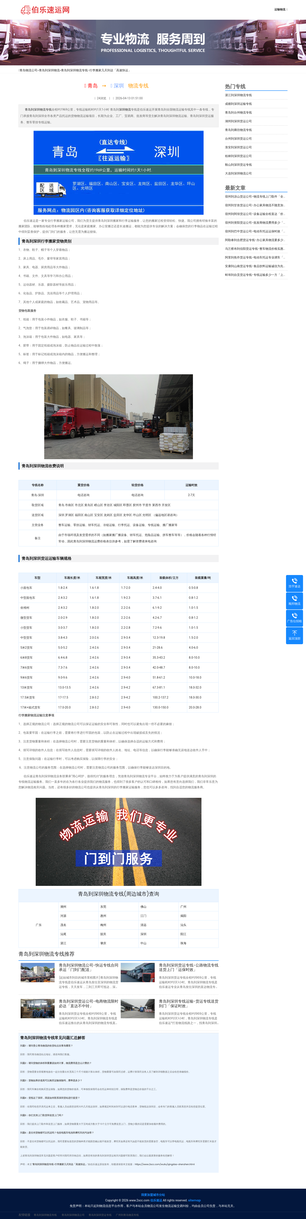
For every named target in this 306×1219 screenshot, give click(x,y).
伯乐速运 (156, 1200)
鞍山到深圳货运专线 (238, 165)
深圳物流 (125, 109)
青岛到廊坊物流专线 (238, 130)
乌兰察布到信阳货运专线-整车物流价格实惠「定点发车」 (263, 249)
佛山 (143, 907)
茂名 (63, 925)
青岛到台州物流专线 (238, 112)
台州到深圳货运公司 (238, 138)
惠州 (103, 916)
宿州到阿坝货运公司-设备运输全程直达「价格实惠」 (260, 214)
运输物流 (279, 9)
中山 (143, 943)
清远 (143, 925)
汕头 (183, 925)
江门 (143, 916)
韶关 (103, 934)
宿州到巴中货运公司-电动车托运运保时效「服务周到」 (261, 231)
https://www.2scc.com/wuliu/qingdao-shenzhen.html (164, 1164)
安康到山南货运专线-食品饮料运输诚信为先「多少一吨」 (263, 266)
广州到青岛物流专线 (127, 1215)
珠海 (183, 943)
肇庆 (103, 943)
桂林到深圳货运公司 (238, 156)
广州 (183, 907)
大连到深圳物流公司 (238, 173)
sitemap (194, 1200)
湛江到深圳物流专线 (238, 95)
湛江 (63, 943)
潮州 (63, 907)
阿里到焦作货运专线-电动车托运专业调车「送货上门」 (261, 257)
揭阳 (183, 916)
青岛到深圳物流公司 (73, 1215)
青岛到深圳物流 (49, 70)
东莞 (103, 907)
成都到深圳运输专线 (238, 104)
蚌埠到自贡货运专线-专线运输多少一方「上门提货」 (260, 275)
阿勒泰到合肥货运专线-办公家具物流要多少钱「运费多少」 (264, 240)
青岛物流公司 (28, 70)
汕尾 (63, 934)
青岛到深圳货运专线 (100, 1215)
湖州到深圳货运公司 (238, 121)
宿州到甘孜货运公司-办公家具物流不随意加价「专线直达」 (264, 205)
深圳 (143, 934)
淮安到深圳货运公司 (238, 147)
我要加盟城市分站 (153, 1195)
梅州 (103, 925)
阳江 (183, 934)
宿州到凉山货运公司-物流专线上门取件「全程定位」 (260, 196)
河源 (63, 916)
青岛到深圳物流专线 (38, 109)
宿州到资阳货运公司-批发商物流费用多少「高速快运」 (261, 222)
